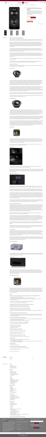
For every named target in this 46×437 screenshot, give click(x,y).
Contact (44, 0)
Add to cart (33, 17)
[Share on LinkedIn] (42, 24)
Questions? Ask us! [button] (32, 19)
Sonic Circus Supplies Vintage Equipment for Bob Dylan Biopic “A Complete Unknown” (23, 421)
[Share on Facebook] (39, 24)
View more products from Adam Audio (14, 351)
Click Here (19, 349)
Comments (19, 427)
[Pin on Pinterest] (41, 24)
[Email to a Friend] (40, 24)
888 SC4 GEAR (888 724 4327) (40, 0)
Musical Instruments (21, 4)
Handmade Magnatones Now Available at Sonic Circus (23, 429)
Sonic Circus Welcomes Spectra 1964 (22, 426)
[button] (27, 4)
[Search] (5, 2)
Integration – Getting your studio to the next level (23, 424)
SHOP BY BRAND (36, 427)
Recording (12, 4)
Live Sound (26, 4)
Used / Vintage (16, 4)
